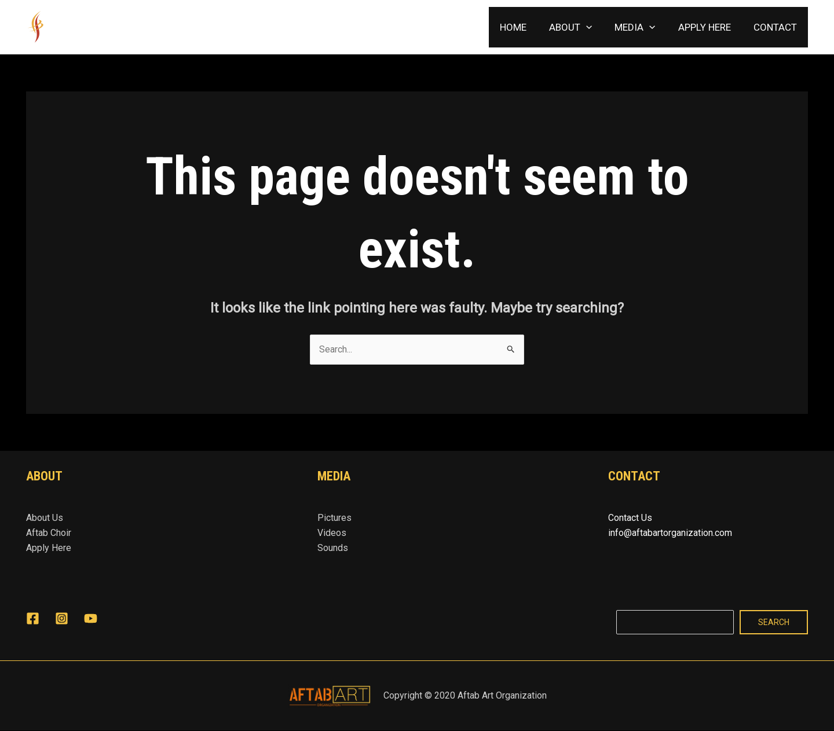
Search (773, 622)
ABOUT (580, 27)
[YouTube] (90, 618)
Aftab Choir (48, 532)
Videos (331, 532)
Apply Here (48, 548)
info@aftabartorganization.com (670, 532)
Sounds (332, 548)
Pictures (334, 517)
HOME (526, 27)
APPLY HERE (708, 27)
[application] (596, 27)
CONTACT (776, 27)
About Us (44, 517)
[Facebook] (32, 618)
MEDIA (642, 27)
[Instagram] (61, 618)
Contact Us (630, 517)
